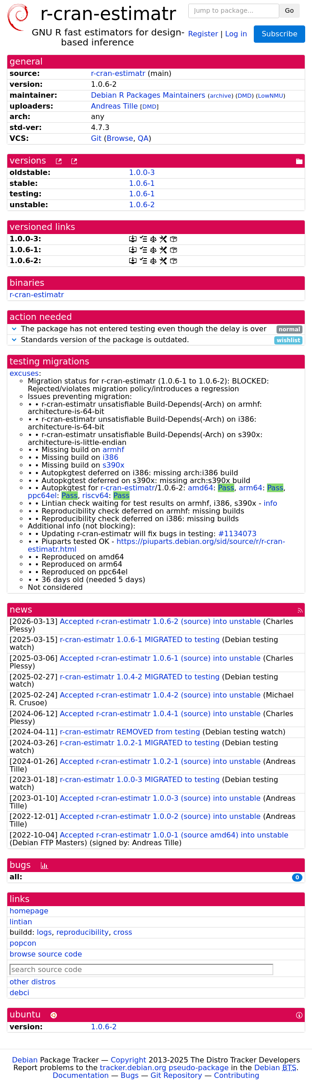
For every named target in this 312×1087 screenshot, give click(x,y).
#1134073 (237, 533)
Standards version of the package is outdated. (156, 340)
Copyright (128, 1060)
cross (122, 932)
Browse (119, 138)
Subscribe (279, 34)
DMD (244, 95)
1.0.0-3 (142, 172)
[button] (14, 328)
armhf (113, 449)
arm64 (250, 488)
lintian (21, 921)
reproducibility (82, 932)
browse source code (46, 954)
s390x (113, 465)
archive (220, 95)
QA (143, 138)
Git (96, 138)
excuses (24, 373)
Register (203, 33)
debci (19, 992)
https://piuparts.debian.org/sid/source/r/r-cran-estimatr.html (156, 545)
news (21, 609)
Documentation (81, 1075)
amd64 (200, 488)
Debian (25, 1060)
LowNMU (270, 95)
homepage (29, 911)
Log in (236, 33)
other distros (32, 981)
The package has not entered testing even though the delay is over (156, 329)
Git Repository (176, 1075)
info (270, 503)
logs (44, 932)
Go (289, 10)
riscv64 (95, 495)
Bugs (130, 1075)
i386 (110, 457)
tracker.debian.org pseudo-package (164, 1067)
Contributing (237, 1075)
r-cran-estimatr (118, 73)
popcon (23, 943)
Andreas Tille (114, 106)
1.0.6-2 (142, 204)
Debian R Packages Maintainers (148, 95)
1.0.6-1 (142, 183)
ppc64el (42, 495)
